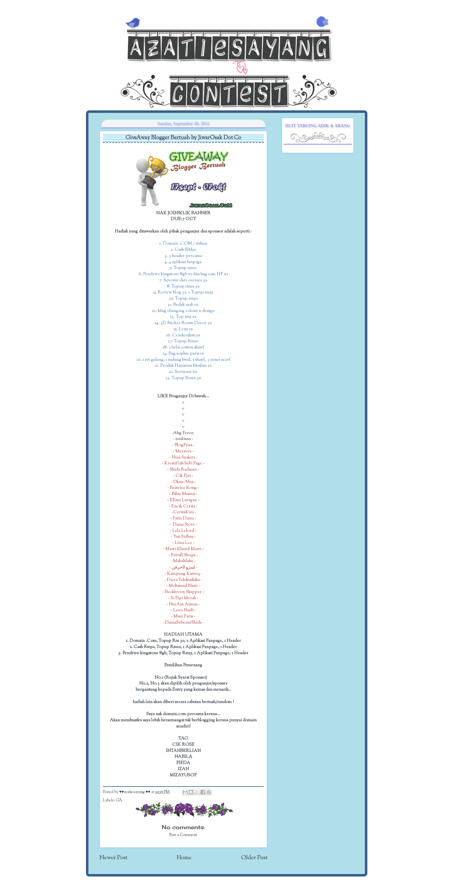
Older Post (254, 858)
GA (119, 800)
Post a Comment (183, 835)
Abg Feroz (183, 433)
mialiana (183, 439)
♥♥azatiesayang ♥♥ (135, 792)
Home (184, 858)
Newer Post (113, 858)
